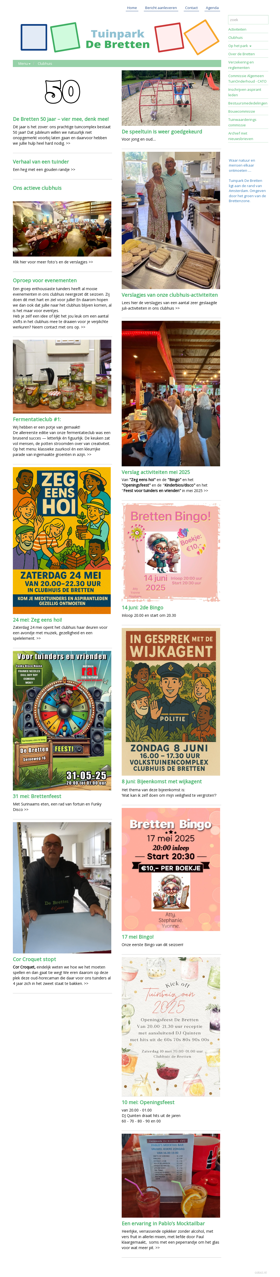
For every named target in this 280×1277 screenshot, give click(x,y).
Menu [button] (24, 63)
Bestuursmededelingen (247, 103)
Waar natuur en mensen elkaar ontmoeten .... (242, 165)
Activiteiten (237, 29)
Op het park (240, 45)
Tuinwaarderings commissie (242, 122)
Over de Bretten (241, 53)
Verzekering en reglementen (241, 65)
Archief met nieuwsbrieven (240, 136)
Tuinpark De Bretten (245, 180)
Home (132, 7)
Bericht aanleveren (161, 7)
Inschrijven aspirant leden (244, 92)
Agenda (212, 7)
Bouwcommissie (241, 111)
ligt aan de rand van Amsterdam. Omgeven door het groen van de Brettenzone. (247, 193)
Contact (191, 7)
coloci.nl (261, 1273)
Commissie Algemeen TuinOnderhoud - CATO (247, 78)
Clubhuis (45, 63)
